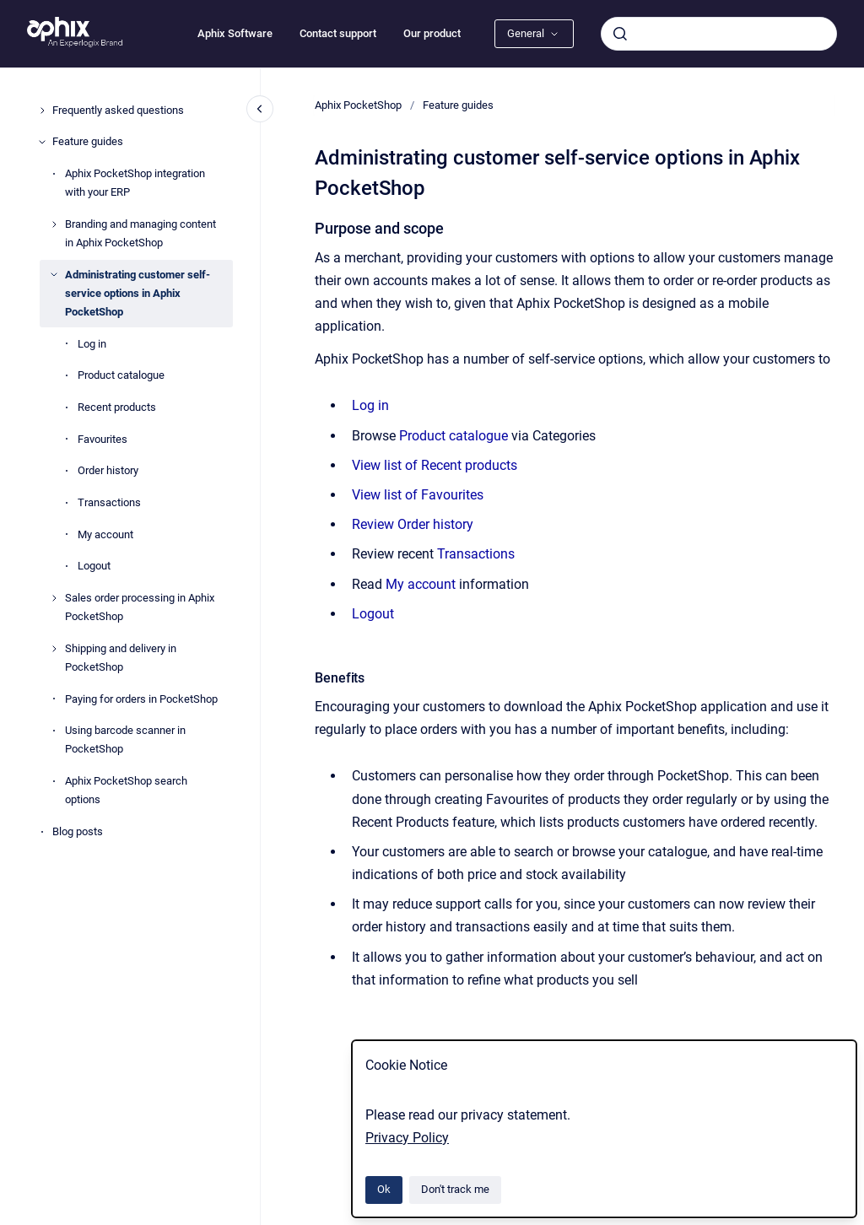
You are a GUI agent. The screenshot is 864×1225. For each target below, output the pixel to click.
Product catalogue (121, 375)
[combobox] (719, 34)
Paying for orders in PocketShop (141, 699)
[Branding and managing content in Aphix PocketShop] (54, 224)
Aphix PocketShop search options (126, 790)
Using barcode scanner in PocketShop (125, 739)
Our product (432, 33)
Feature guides (87, 141)
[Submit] (620, 33)
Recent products (117, 407)
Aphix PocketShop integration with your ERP (135, 182)
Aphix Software (235, 33)
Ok (384, 1189)
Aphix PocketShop (358, 105)
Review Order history (412, 524)
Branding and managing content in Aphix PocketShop (140, 233)
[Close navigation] (259, 108)
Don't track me (455, 1189)
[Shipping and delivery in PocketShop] (54, 649)
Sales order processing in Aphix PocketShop (139, 607)
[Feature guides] (42, 141)
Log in (92, 343)
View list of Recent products (434, 465)
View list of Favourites (417, 495)
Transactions (109, 502)
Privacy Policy (407, 1138)
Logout (94, 565)
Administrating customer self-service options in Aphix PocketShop (137, 293)
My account (105, 534)
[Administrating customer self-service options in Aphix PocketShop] (54, 274)
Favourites (102, 439)
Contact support (338, 33)
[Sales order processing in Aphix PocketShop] (54, 598)
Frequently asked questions (118, 110)
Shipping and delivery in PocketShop (120, 657)
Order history (108, 470)
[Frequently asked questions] (42, 110)
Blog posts (77, 831)
